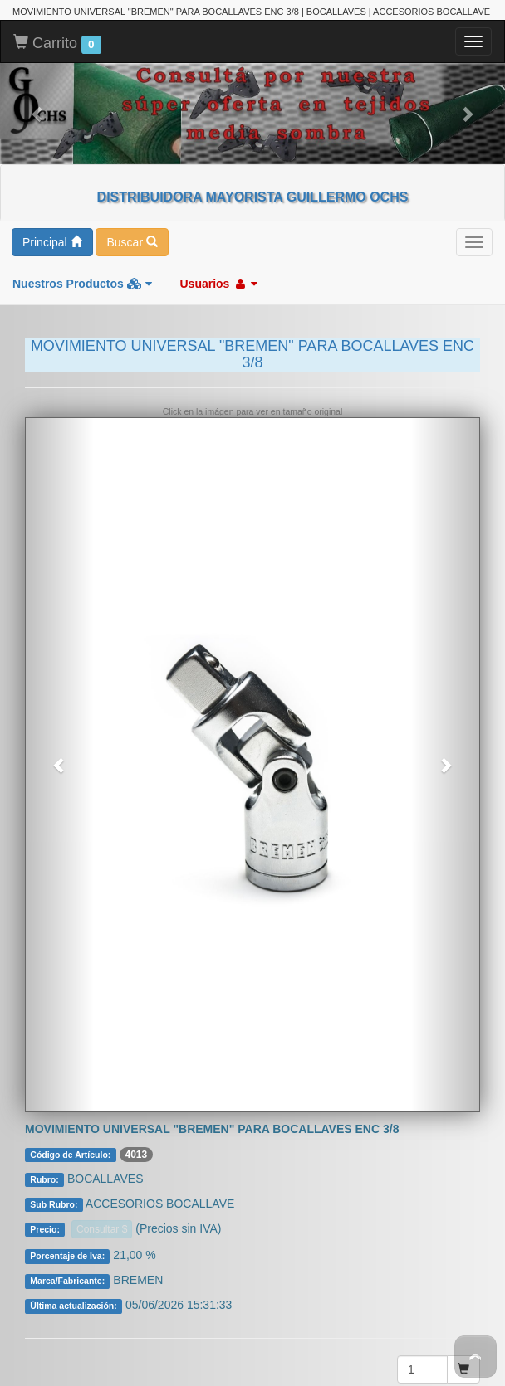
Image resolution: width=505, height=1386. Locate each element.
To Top (475, 1356)
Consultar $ (101, 1140)
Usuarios (218, 195)
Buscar (131, 153)
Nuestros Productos (82, 195)
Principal (52, 153)
